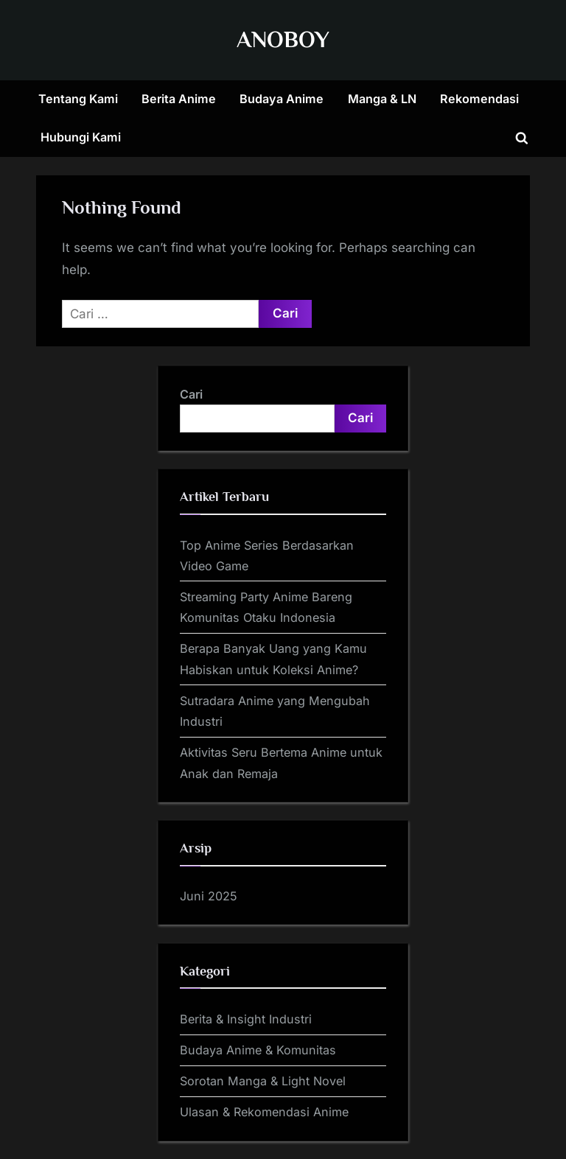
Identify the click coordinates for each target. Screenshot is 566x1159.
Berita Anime (179, 98)
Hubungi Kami (81, 137)
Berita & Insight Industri (246, 1019)
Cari (191, 394)
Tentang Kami (78, 98)
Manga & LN (382, 98)
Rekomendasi (479, 98)
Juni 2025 (208, 896)
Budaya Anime (282, 98)
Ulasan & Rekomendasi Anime (264, 1111)
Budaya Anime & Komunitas (258, 1050)
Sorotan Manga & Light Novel (263, 1081)
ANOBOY (283, 39)
